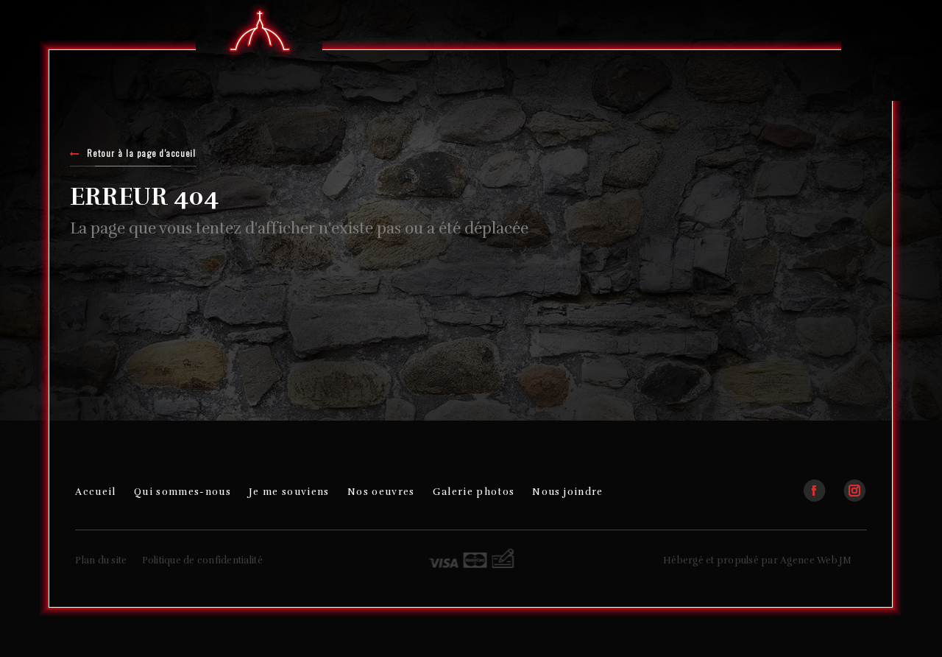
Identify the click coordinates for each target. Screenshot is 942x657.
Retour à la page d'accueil (133, 154)
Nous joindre (567, 491)
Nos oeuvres (381, 491)
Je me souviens (289, 491)
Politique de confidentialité (202, 560)
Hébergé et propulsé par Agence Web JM (757, 560)
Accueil (95, 491)
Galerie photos (474, 491)
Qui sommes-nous (182, 491)
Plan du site (101, 560)
